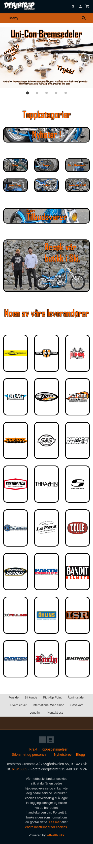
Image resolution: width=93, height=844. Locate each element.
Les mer (55, 822)
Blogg (80, 755)
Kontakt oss (55, 712)
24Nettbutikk (55, 835)
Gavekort (76, 705)
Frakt (33, 749)
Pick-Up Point (52, 697)
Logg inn (35, 712)
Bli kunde (31, 697)
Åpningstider (76, 697)
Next (89, 57)
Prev (12, 57)
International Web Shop (48, 705)
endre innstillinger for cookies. (46, 827)
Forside (13, 697)
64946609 (19, 769)
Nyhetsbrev (63, 755)
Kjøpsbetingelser (54, 749)
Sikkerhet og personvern (31, 755)
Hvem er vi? (18, 705)
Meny (10, 18)
